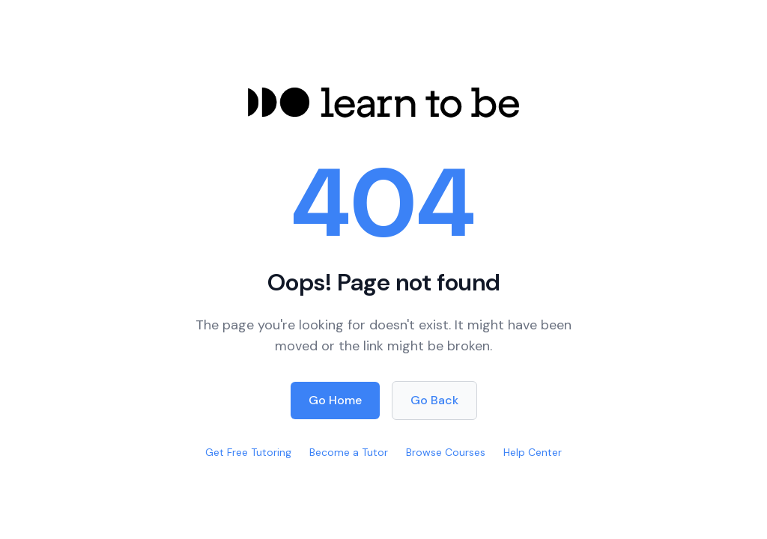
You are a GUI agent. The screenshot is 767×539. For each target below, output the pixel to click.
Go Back (434, 400)
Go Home (335, 400)
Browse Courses (445, 452)
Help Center (532, 452)
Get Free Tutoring (248, 452)
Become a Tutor (348, 452)
